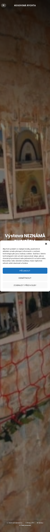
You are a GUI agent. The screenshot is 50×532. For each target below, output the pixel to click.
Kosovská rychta (25, 5)
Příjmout (25, 270)
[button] (46, 243)
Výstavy (41, 523)
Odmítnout (25, 278)
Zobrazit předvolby (25, 285)
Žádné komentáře (26, 525)
